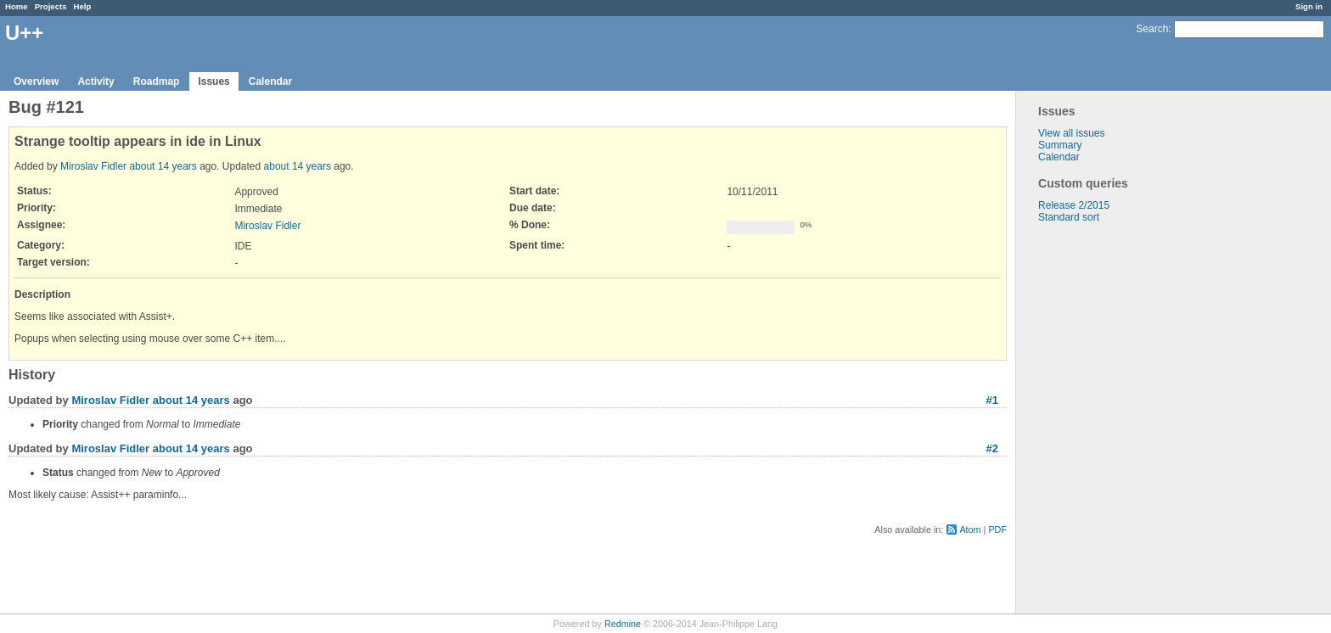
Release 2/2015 (1073, 205)
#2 (992, 448)
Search (1152, 29)
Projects (51, 6)
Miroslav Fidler (93, 166)
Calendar (270, 81)
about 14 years (162, 166)
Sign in (1309, 6)
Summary (1059, 145)
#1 (992, 400)
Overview (36, 81)
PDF (997, 529)
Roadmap (156, 81)
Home (16, 6)
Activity (95, 81)
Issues (213, 81)
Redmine (622, 624)
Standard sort (1068, 217)
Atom (969, 529)
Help (83, 6)
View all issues (1071, 133)
